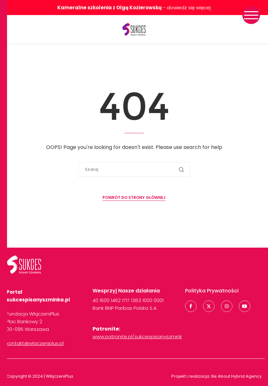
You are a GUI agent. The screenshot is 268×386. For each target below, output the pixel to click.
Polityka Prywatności (212, 290)
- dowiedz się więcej (134, 7)
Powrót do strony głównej (134, 197)
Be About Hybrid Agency (236, 376)
